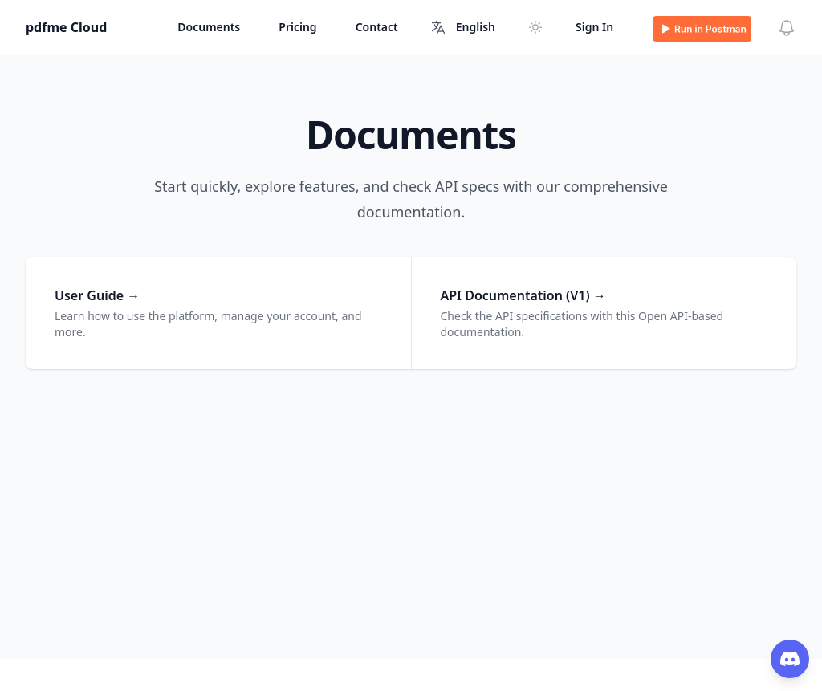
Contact (377, 27)
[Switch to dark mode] (535, 27)
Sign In (594, 27)
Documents (208, 27)
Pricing (297, 27)
